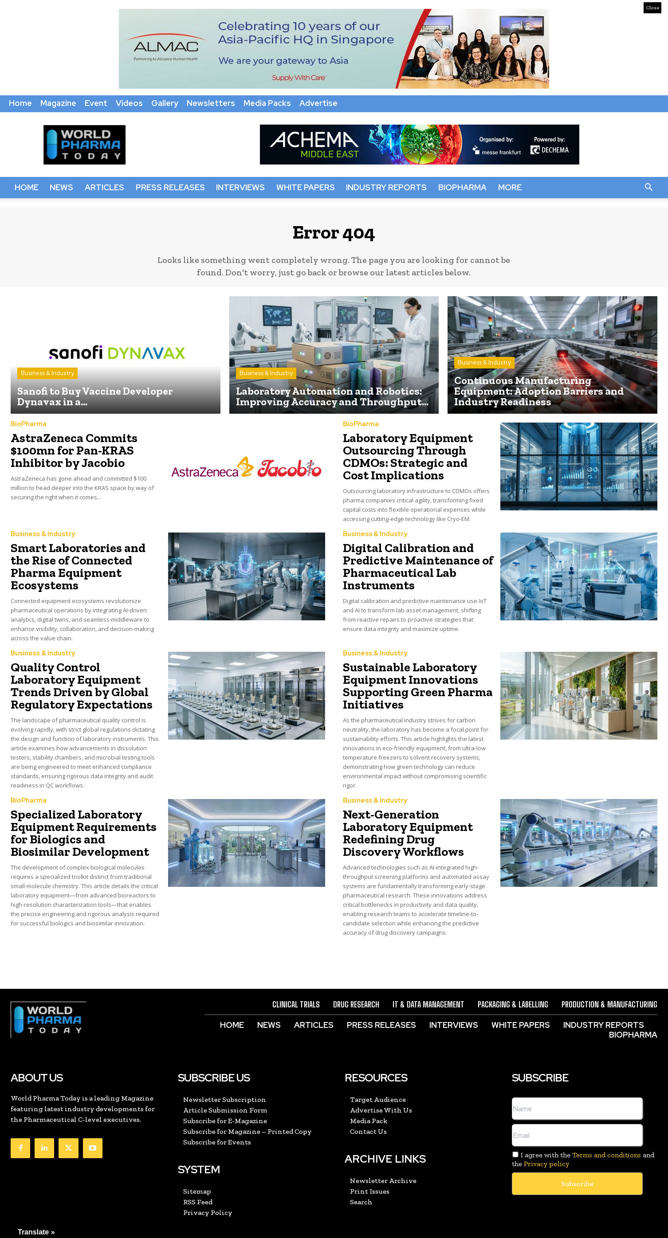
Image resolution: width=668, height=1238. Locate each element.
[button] (648, 187)
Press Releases (170, 187)
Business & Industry (47, 378)
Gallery (164, 103)
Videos (129, 103)
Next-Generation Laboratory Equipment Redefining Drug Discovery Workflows (413, 798)
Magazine (58, 103)
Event (96, 103)
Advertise (318, 103)
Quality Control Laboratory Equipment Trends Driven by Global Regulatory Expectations (82, 663)
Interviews (240, 187)
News (61, 187)
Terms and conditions (606, 1113)
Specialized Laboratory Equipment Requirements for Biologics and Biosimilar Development (83, 803)
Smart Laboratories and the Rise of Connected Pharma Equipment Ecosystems (78, 555)
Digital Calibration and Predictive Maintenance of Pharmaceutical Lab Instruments (408, 560)
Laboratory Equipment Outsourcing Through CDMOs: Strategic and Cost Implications (410, 457)
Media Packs (267, 103)
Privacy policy (546, 1121)
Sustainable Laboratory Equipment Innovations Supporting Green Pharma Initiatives (407, 663)
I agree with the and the (583, 1117)
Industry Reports (386, 187)
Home (20, 103)
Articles (104, 187)
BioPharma (462, 187)
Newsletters (211, 103)
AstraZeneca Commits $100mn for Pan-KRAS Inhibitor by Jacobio (66, 452)
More (510, 187)
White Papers (305, 187)
